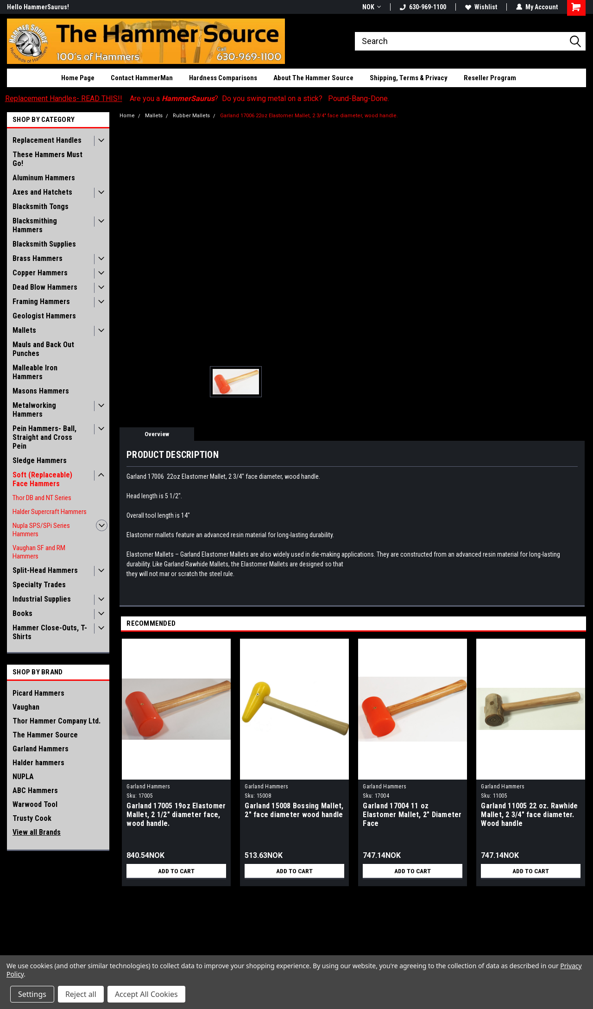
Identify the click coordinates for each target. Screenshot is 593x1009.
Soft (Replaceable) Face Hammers (42, 479)
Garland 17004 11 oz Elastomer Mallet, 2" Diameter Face (412, 814)
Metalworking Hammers (34, 410)
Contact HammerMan (142, 78)
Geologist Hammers (44, 315)
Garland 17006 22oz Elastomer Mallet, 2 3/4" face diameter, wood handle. (309, 116)
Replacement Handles (47, 140)
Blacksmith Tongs (41, 206)
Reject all (80, 994)
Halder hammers (38, 762)
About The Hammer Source (313, 78)
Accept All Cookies (146, 994)
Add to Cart (176, 871)
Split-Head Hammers (45, 570)
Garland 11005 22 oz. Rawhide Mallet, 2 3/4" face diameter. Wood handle (529, 814)
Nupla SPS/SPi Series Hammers (41, 529)
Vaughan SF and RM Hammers (39, 552)
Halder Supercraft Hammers (50, 512)
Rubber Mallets (191, 116)
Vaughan (26, 707)
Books (22, 613)
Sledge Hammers (40, 460)
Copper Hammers (40, 272)
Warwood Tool (35, 804)
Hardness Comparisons (223, 78)
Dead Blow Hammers (45, 287)
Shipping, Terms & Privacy (409, 78)
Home (127, 116)
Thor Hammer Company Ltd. (57, 721)
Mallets (24, 330)
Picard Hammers (38, 693)
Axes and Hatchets (42, 192)
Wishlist (481, 7)
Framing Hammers (41, 301)
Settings (32, 994)
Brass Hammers (38, 258)
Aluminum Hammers (44, 177)
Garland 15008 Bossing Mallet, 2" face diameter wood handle (294, 810)
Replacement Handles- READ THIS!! (63, 98)
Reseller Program (490, 78)
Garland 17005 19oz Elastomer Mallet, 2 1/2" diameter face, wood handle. (176, 814)
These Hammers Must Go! (47, 159)
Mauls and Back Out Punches (43, 349)
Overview (157, 434)
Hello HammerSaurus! (38, 7)
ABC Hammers (35, 790)
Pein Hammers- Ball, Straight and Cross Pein (44, 437)
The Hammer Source (45, 734)
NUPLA (23, 776)
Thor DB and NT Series (42, 498)
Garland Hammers (41, 748)
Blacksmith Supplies (44, 244)
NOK (371, 7)
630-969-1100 (423, 7)
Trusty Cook (32, 818)
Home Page (78, 78)
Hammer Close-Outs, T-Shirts (50, 632)
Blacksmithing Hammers (35, 225)
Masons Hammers (41, 391)
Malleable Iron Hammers (35, 372)
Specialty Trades (39, 584)
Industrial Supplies (42, 599)
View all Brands (37, 832)
